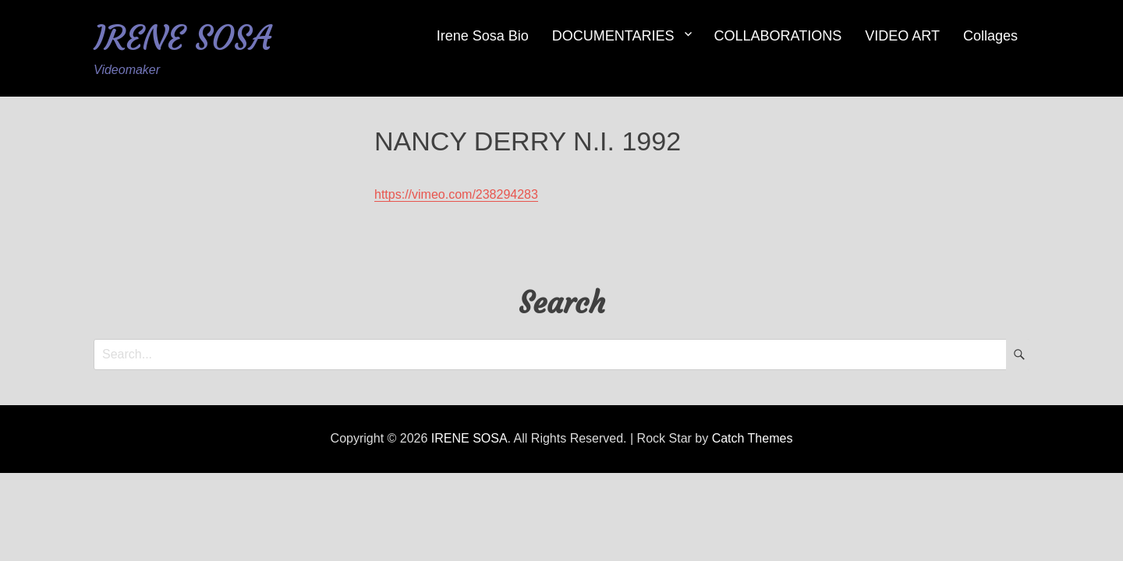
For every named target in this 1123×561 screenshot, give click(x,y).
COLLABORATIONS (778, 36)
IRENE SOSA (182, 37)
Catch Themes (752, 438)
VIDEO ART (902, 36)
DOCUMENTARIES (613, 36)
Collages (990, 36)
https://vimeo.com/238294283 (456, 194)
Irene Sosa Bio (483, 36)
